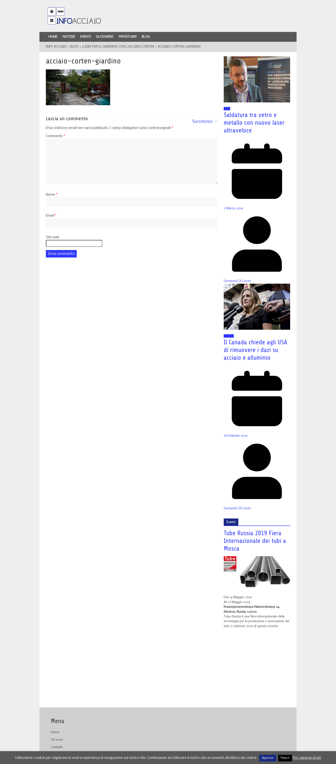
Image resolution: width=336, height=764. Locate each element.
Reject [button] (285, 758)
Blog (146, 37)
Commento (55, 136)
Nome (51, 194)
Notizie (69, 37)
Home (52, 37)
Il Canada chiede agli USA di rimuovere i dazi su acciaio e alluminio (255, 350)
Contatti (56, 747)
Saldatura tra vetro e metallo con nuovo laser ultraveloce (254, 122)
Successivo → (204, 122)
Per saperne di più (307, 758)
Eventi (85, 37)
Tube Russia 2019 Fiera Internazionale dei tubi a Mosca (255, 540)
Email (51, 215)
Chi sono (57, 740)
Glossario (105, 37)
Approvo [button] (268, 758)
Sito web (52, 237)
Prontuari (127, 37)
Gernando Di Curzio (237, 281)
